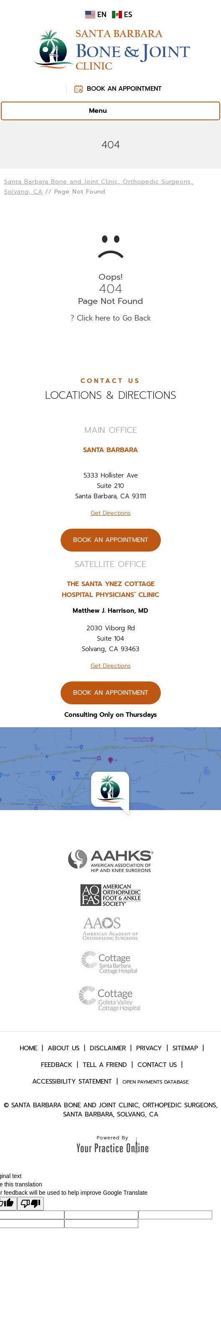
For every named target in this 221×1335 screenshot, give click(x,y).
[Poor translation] (30, 1204)
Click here (93, 318)
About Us (63, 1048)
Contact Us (157, 1064)
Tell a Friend (105, 1064)
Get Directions (111, 513)
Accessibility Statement (72, 1081)
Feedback (56, 1064)
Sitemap (185, 1048)
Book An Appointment (124, 88)
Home (28, 1048)
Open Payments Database (155, 1082)
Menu (108, 111)
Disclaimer (108, 1048)
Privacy (149, 1048)
